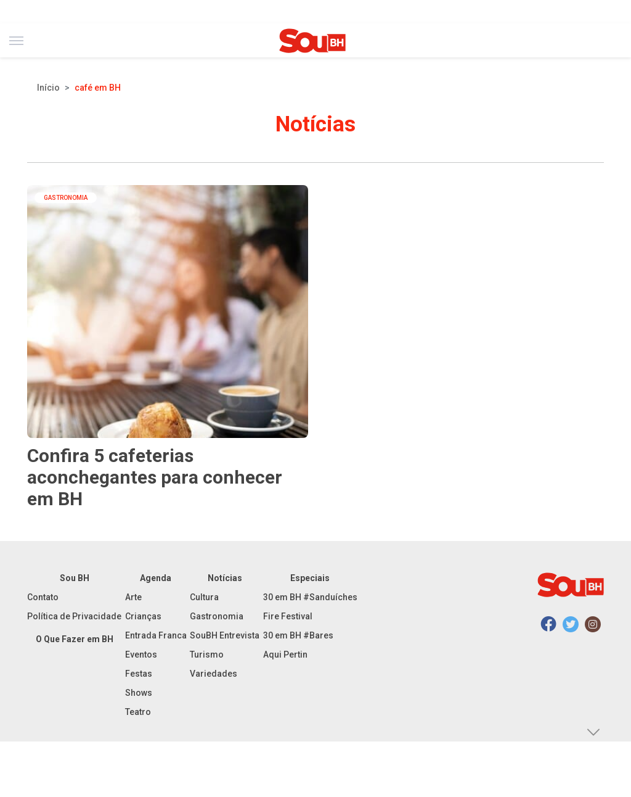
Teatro (138, 712)
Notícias (225, 578)
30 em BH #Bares (298, 635)
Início (48, 88)
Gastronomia (216, 616)
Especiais (310, 578)
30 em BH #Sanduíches (310, 597)
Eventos (141, 654)
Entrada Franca (156, 635)
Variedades (213, 674)
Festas (138, 674)
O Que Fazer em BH (74, 639)
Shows (138, 693)
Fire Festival (287, 616)
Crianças (143, 616)
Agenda (155, 578)
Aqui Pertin (285, 654)
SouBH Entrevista (224, 635)
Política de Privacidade (74, 616)
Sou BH (74, 578)
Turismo (207, 654)
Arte (133, 597)
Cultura (204, 597)
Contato (43, 597)
